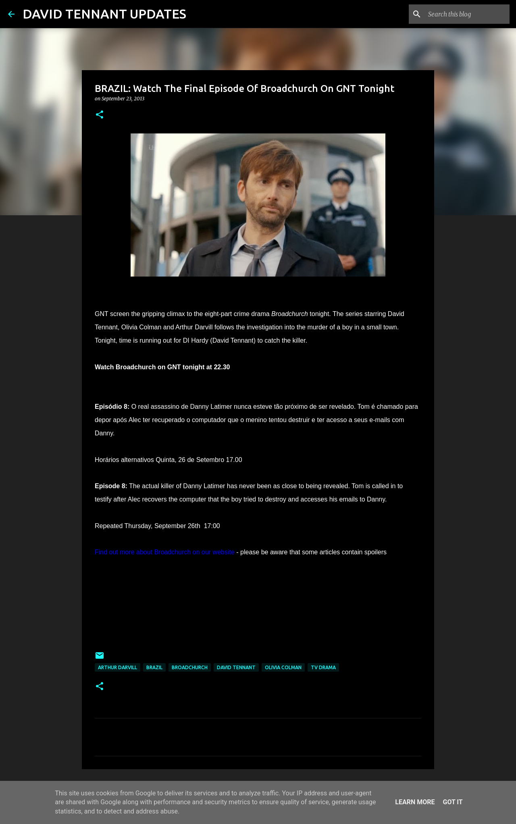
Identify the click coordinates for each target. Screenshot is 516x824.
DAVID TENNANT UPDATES (104, 13)
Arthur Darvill (117, 667)
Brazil (154, 667)
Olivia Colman (283, 667)
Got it (452, 802)
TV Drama (323, 667)
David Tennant (236, 667)
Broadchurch (190, 667)
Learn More (415, 802)
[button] (99, 115)
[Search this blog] (467, 14)
